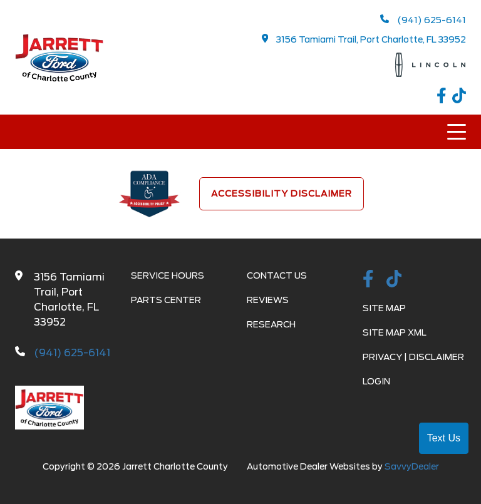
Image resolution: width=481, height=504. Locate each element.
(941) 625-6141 (423, 19)
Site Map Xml (395, 332)
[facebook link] (445, 97)
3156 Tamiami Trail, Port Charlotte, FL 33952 (364, 39)
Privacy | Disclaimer (413, 357)
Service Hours (167, 275)
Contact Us (277, 275)
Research (271, 324)
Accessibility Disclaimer (281, 193)
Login (376, 381)
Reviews (268, 300)
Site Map (384, 308)
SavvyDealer (412, 466)
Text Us (443, 438)
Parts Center (166, 300)
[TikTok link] (459, 97)
